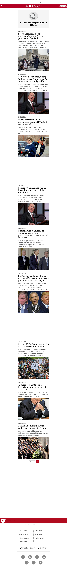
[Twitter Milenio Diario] (30, 557)
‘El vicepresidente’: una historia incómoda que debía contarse (32, 387)
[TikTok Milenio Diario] (34, 562)
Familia (48, 2)
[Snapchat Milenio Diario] (40, 562)
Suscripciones (24, 538)
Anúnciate (23, 542)
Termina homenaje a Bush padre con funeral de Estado (32, 426)
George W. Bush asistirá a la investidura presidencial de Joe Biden (32, 190)
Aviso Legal (40, 538)
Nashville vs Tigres (19, 2)
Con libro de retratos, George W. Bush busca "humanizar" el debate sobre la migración (33, 79)
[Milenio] (33, 6)
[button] (1, 6)
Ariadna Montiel (29, 2)
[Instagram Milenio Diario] (37, 557)
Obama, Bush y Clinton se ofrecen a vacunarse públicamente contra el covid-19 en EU (33, 234)
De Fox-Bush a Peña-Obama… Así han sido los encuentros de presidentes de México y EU (33, 278)
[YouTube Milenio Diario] (27, 562)
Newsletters (24, 531)
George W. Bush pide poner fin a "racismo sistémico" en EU (33, 345)
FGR (35, 2)
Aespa (52, 2)
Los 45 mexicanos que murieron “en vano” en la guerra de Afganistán (31, 36)
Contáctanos (24, 534)
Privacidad (39, 534)
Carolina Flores (59, 2)
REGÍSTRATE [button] (63, 6)
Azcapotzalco (41, 2)
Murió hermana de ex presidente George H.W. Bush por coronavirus (32, 122)
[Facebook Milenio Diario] (23, 557)
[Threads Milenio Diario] (44, 557)
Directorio (39, 531)
